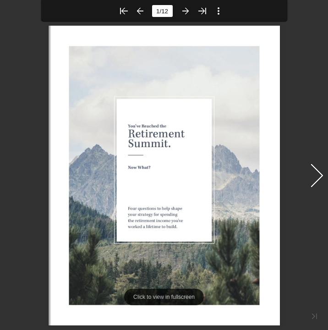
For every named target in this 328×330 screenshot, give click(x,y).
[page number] (162, 11)
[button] (124, 11)
